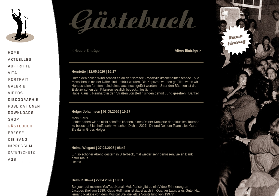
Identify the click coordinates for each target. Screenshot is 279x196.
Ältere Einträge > (188, 51)
